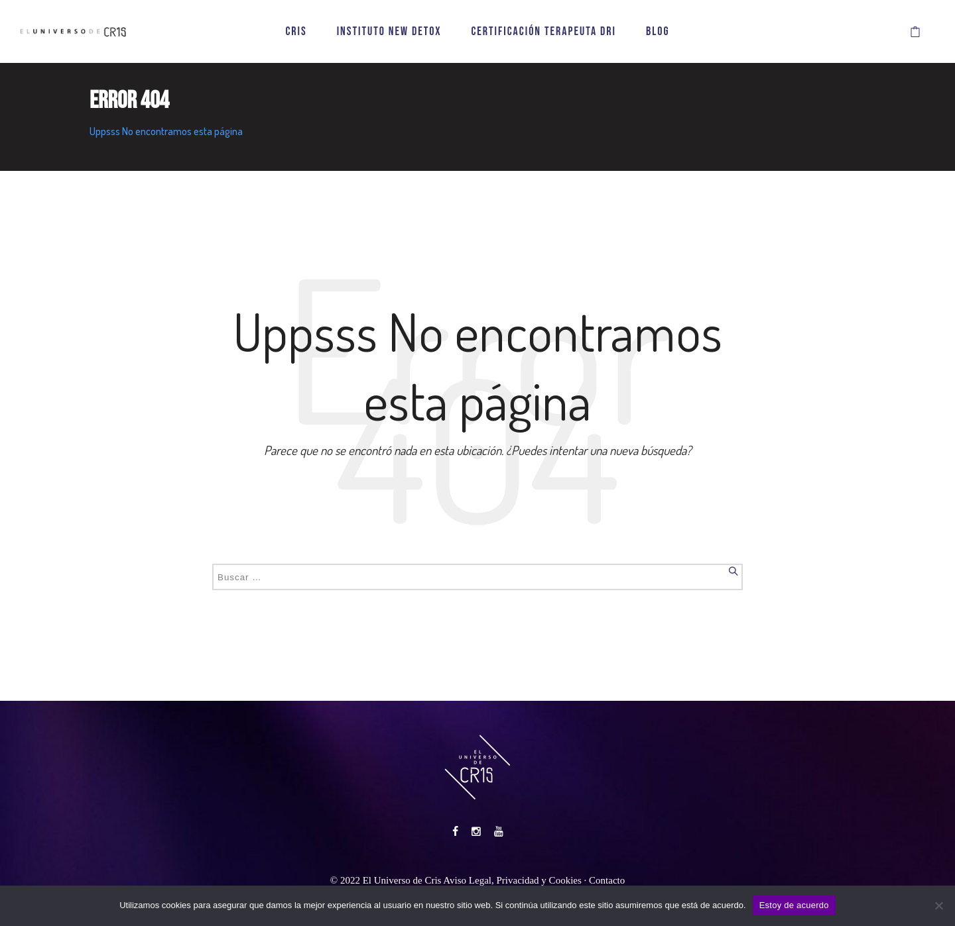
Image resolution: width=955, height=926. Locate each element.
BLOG (658, 31)
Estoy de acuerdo (794, 905)
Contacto (607, 880)
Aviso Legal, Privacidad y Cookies (512, 880)
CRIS (295, 31)
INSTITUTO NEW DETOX (389, 31)
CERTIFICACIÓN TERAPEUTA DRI (543, 31)
